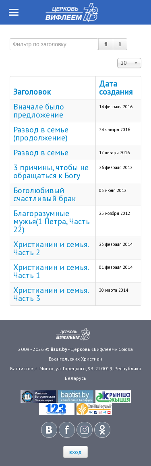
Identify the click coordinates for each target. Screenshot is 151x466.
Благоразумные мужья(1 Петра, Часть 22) (51, 221)
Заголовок (32, 92)
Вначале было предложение (38, 110)
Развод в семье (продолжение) (40, 133)
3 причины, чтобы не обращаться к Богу (51, 171)
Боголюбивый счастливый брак (44, 194)
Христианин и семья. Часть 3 (50, 294)
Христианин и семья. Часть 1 (50, 271)
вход (75, 452)
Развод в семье (40, 152)
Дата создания (115, 87)
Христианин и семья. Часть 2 (50, 248)
